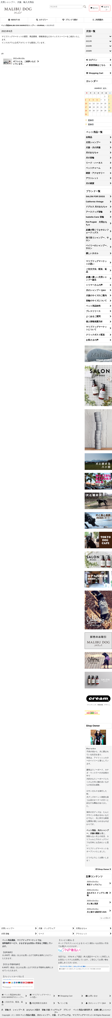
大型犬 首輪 (40, 1010)
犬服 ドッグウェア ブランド (59, 1010)
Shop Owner (103, 869)
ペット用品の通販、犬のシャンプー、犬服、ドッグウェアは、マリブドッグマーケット (56, 1015)
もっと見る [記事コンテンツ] (105, 918)
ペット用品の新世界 (81, 1010)
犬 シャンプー (15, 1010)
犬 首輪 (5, 1010)
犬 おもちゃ (28, 1010)
